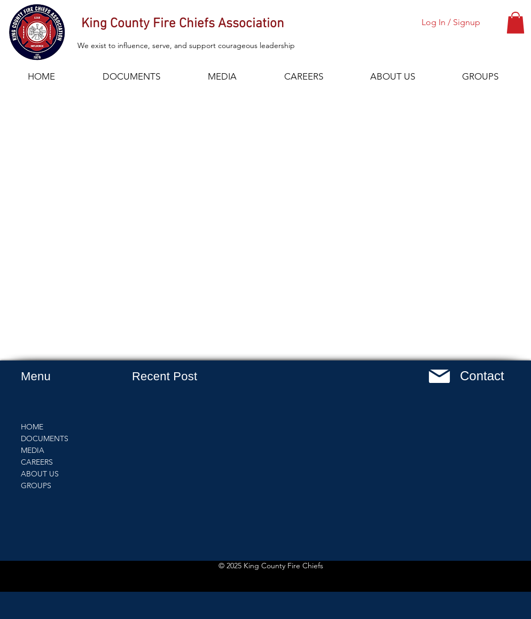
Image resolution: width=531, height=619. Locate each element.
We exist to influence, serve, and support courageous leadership (186, 45)
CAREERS (37, 462)
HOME (32, 427)
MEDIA (32, 450)
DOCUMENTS (44, 438)
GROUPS (36, 485)
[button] (515, 23)
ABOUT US (40, 474)
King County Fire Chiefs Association (182, 24)
